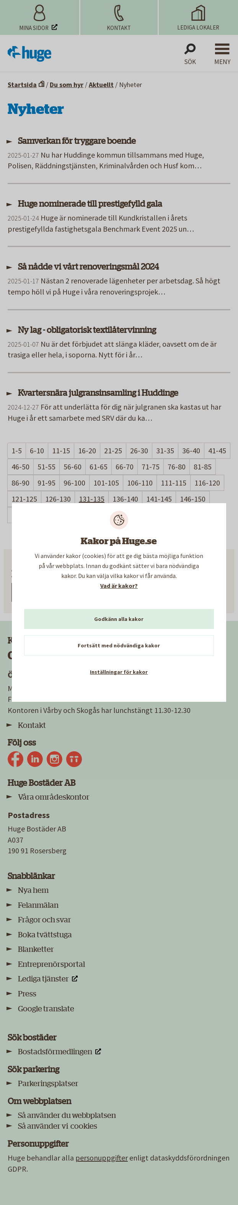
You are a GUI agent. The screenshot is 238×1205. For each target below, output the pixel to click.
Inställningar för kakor (119, 671)
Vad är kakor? (119, 585)
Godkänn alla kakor (118, 619)
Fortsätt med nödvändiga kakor (119, 645)
